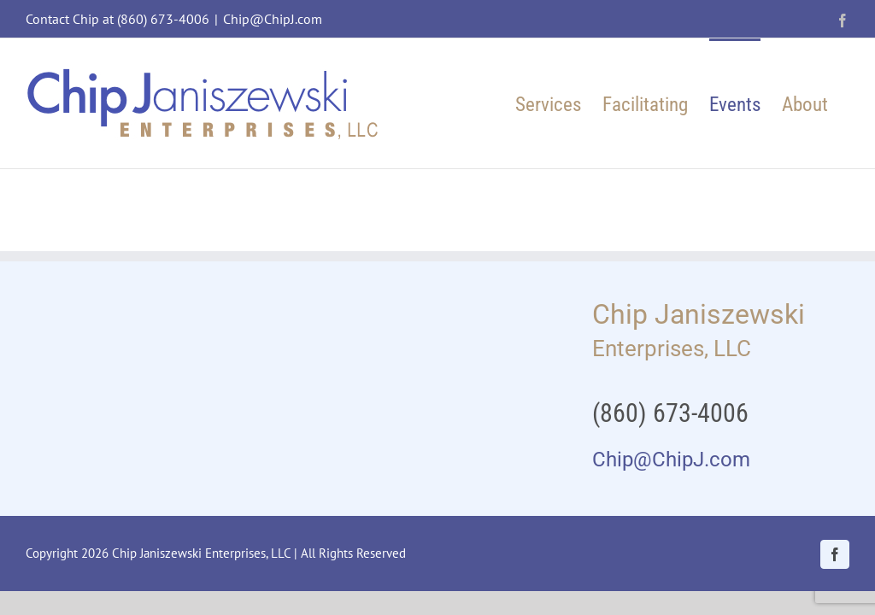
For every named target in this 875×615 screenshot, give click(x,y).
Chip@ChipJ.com (272, 18)
